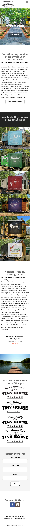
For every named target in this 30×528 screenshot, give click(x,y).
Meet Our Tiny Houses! (15, 102)
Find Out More (15, 35)
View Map (15, 343)
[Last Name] (15, 469)
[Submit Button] (15, 484)
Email (15, 474)
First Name (15, 457)
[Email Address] (15, 478)
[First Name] (15, 461)
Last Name (15, 466)
